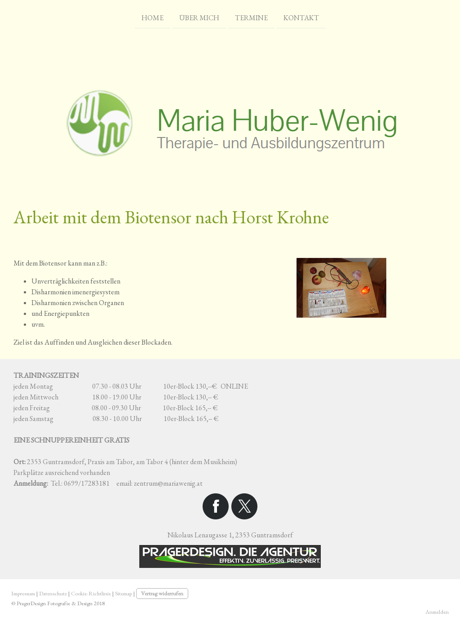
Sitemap (123, 593)
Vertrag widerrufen (162, 593)
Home (153, 17)
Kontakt (301, 17)
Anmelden (437, 612)
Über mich (199, 17)
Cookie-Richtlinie (91, 593)
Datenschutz (53, 593)
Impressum (23, 593)
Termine (251, 17)
